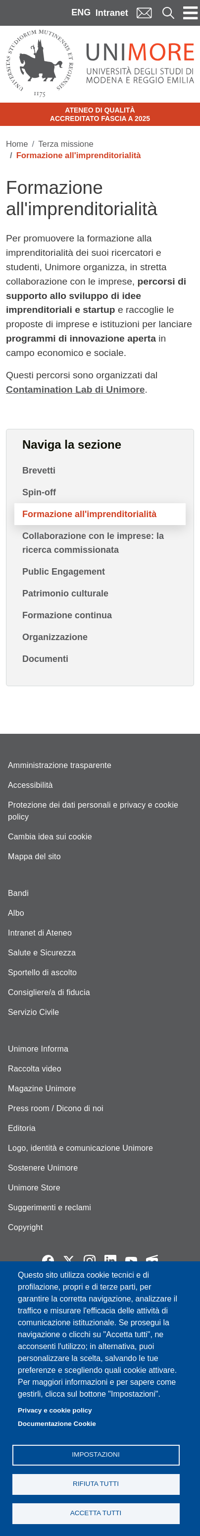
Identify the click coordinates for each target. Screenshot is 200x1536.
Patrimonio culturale (65, 593)
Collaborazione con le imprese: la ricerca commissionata (93, 543)
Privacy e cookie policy (55, 1410)
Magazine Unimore (42, 1088)
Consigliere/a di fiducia (49, 992)
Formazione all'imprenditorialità (89, 514)
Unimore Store (34, 1187)
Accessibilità (30, 785)
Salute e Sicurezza (42, 952)
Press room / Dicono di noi (55, 1108)
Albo (16, 913)
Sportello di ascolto (42, 972)
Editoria (22, 1128)
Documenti (45, 659)
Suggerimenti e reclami (49, 1207)
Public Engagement (63, 572)
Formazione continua (67, 615)
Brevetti (38, 470)
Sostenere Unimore (43, 1168)
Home (17, 144)
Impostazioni (95, 1454)
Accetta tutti (96, 1513)
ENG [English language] (81, 12)
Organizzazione (55, 637)
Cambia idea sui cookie (50, 836)
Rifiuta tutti (96, 1483)
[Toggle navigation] (190, 12)
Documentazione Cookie (57, 1423)
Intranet (112, 13)
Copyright (25, 1227)
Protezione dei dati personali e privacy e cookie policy (93, 811)
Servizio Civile (33, 1012)
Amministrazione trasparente (59, 765)
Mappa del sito (34, 856)
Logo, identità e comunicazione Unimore (80, 1148)
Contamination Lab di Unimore (75, 389)
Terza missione (66, 144)
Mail (144, 12)
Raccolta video (34, 1068)
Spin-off (39, 492)
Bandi (18, 893)
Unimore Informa (38, 1049)
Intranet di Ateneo (40, 933)
